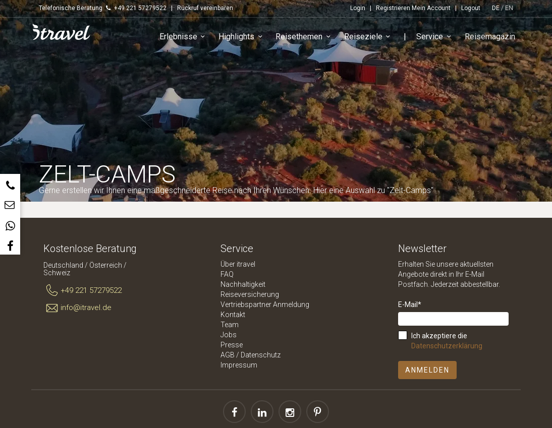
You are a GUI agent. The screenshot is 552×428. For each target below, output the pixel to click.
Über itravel (237, 264)
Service (436, 37)
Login (357, 8)
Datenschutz (261, 355)
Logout (470, 8)
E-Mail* (409, 304)
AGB (227, 355)
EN (509, 8)
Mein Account (431, 8)
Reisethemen (306, 37)
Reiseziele (369, 37)
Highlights (242, 37)
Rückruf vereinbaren (205, 8)
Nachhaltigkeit (242, 284)
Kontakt (232, 315)
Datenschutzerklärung (446, 346)
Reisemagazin (490, 37)
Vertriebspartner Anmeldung (264, 304)
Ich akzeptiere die (446, 341)
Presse (231, 345)
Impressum (238, 365)
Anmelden (427, 370)
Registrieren (393, 8)
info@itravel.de (77, 308)
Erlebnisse (184, 37)
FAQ (227, 274)
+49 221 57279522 (82, 290)
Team (229, 325)
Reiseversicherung (249, 294)
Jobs (228, 335)
